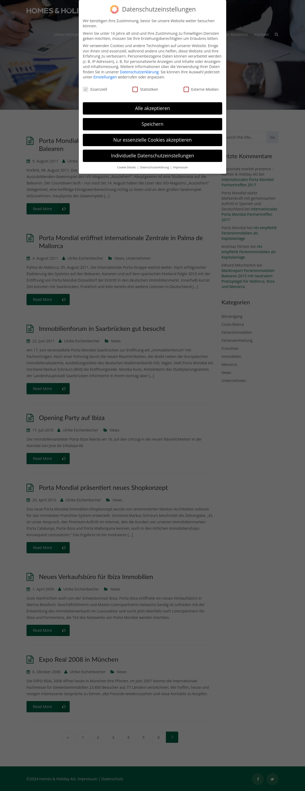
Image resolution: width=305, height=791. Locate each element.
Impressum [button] (180, 164)
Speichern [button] (152, 120)
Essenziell (95, 85)
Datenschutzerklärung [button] (155, 164)
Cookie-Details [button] (127, 164)
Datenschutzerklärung (139, 68)
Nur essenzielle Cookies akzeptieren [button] (152, 136)
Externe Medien (201, 85)
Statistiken (145, 85)
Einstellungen (105, 73)
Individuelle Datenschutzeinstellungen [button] (152, 152)
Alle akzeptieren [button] (152, 104)
